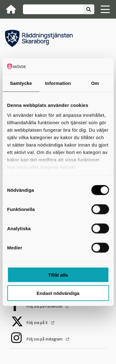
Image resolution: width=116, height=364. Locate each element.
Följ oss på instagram (45, 339)
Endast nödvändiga (58, 293)
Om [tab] (95, 83)
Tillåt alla (58, 275)
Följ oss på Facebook (45, 306)
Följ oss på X (38, 322)
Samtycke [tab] (21, 83)
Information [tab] (58, 83)
